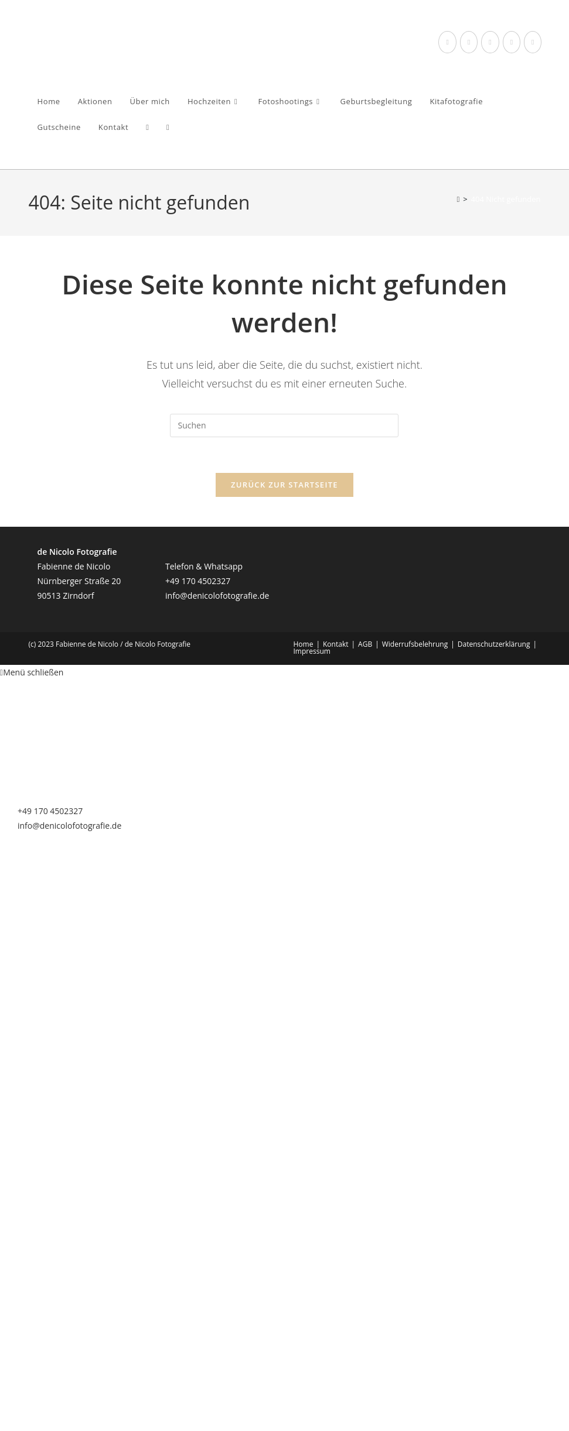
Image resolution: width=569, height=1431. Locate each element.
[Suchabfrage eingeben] (284, 425)
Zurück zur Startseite (284, 484)
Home (304, 644)
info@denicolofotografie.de (217, 595)
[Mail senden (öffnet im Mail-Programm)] (532, 42)
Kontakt (335, 644)
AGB (365, 644)
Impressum (312, 651)
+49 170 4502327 (197, 580)
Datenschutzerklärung (494, 644)
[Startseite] (457, 199)
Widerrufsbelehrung (415, 644)
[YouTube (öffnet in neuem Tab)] (511, 42)
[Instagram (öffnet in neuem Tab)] (490, 42)
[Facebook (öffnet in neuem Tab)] (447, 42)
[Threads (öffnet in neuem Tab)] (469, 42)
